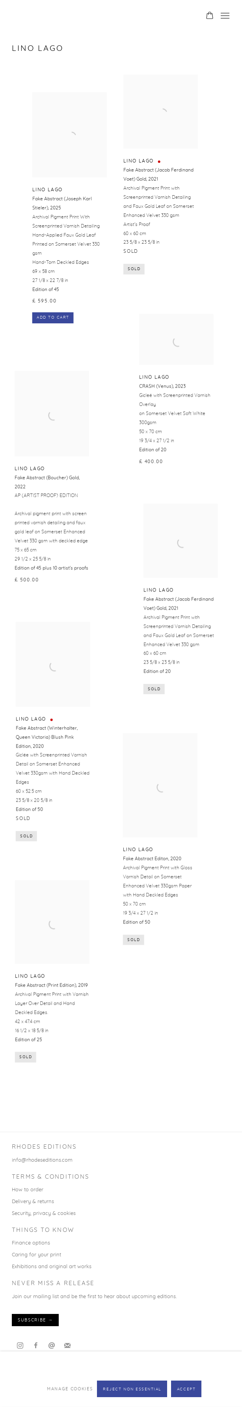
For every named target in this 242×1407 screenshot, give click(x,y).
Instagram (20, 1346)
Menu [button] (224, 16)
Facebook (36, 1346)
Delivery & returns (33, 1201)
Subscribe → (35, 1320)
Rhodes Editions (121, 16)
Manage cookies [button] (70, 1388)
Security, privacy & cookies (44, 1213)
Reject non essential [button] (132, 1389)
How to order (27, 1189)
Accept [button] (186, 1389)
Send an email (51, 1346)
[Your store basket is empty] (209, 16)
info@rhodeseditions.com (42, 1160)
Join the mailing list (67, 1346)
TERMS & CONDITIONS (50, 1177)
